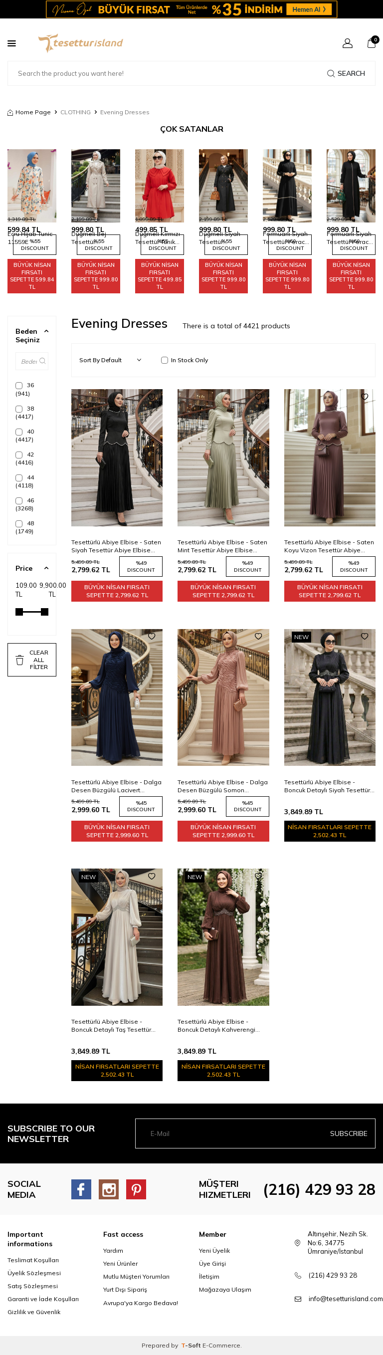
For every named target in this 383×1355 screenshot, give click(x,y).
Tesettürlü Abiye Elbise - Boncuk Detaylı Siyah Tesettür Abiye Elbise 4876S (327, 786)
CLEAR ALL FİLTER (31, 660)
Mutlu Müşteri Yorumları (136, 1276)
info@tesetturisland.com (346, 1299)
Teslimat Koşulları (33, 1260)
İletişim (209, 1276)
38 (24, 412)
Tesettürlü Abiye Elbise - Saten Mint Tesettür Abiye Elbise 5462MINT (222, 546)
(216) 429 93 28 (319, 1189)
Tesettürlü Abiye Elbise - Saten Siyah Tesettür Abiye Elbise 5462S (116, 546)
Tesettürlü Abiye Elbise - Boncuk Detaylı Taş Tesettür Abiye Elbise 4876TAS (111, 1026)
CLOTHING (75, 112)
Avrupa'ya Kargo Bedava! (140, 1303)
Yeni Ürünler (120, 1263)
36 (24, 389)
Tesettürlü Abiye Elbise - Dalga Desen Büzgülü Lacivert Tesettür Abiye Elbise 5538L (116, 786)
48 (24, 527)
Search (346, 73)
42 (24, 458)
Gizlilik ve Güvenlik (33, 1312)
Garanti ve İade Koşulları (43, 1299)
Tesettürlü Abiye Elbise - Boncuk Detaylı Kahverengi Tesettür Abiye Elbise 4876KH (220, 1026)
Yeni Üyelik (214, 1250)
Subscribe (349, 1133)
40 (24, 435)
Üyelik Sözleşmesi (34, 1273)
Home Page (29, 112)
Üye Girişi (212, 1263)
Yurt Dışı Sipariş (125, 1289)
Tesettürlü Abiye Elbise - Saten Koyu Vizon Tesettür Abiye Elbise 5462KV (329, 546)
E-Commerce (221, 1345)
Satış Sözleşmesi (32, 1286)
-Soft (191, 1345)
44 (24, 481)
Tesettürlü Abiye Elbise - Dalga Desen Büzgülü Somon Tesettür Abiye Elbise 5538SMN (223, 786)
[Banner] (191, 9)
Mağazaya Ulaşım (225, 1289)
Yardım (113, 1250)
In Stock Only (184, 360)
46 (24, 504)
